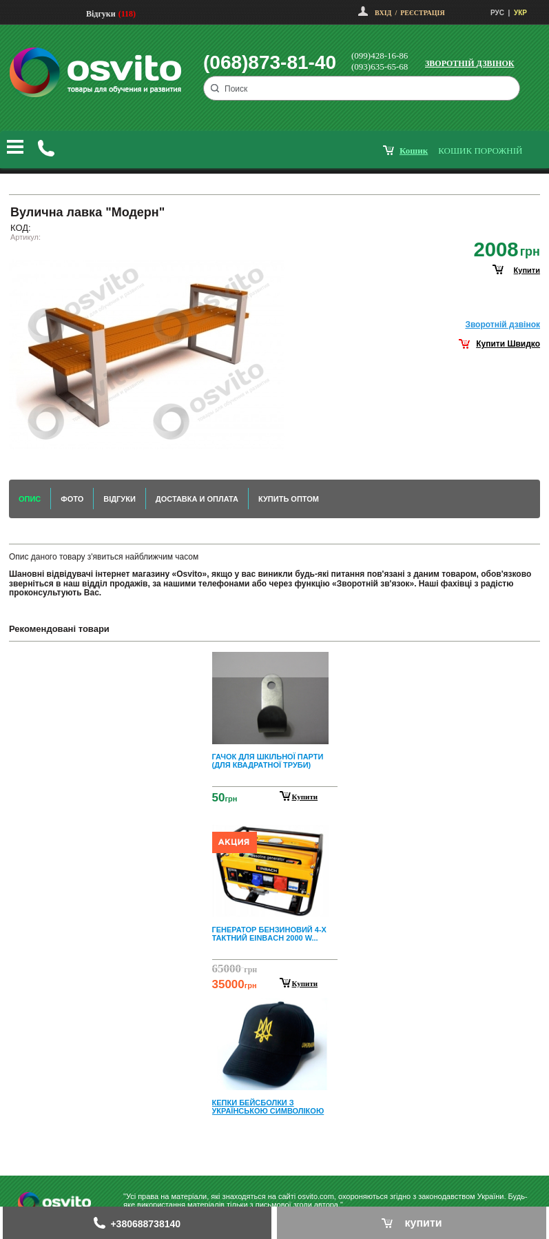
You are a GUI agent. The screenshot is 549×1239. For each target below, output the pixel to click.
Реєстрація (422, 13)
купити (527, 270)
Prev (272, 661)
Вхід (383, 13)
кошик (414, 150)
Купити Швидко (508, 344)
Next (275, 1143)
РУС (497, 13)
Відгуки (101, 14)
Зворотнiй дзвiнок (502, 324)
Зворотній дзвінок (470, 63)
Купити (305, 796)
